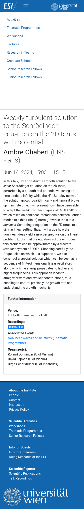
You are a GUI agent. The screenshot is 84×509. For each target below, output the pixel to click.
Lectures (13, 44)
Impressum (17, 405)
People (14, 395)
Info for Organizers (22, 452)
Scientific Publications (25, 473)
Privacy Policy (19, 410)
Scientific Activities (23, 421)
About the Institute (22, 390)
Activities (13, 19)
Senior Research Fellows (24, 69)
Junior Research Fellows (24, 77)
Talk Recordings (20, 478)
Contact (14, 400)
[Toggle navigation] (26, 6)
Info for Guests (20, 447)
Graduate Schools (19, 61)
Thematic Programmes (23, 28)
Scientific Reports (22, 469)
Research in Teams (20, 53)
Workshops (15, 36)
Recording (16, 327)
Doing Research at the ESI (27, 457)
